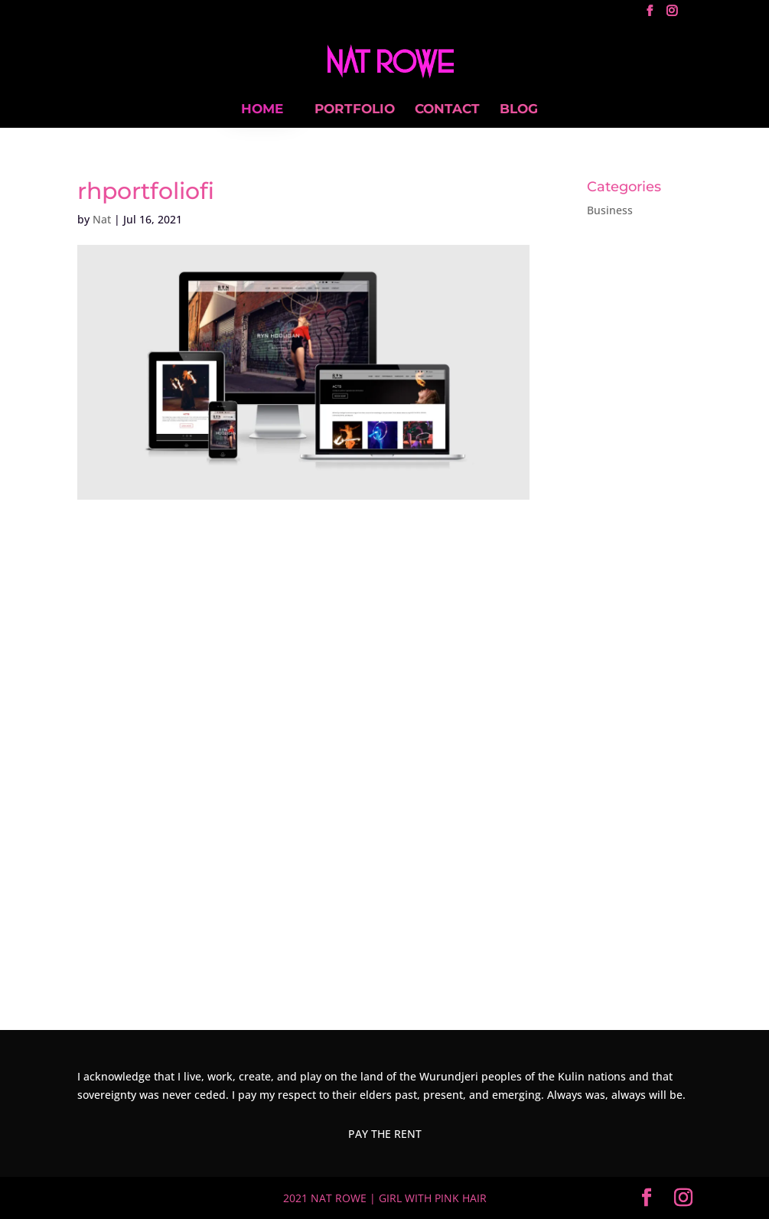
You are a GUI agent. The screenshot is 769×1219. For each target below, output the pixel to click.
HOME (262, 108)
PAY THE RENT (385, 1133)
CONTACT (447, 109)
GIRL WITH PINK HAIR (433, 1198)
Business (610, 210)
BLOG (519, 109)
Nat (102, 219)
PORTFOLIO (354, 109)
